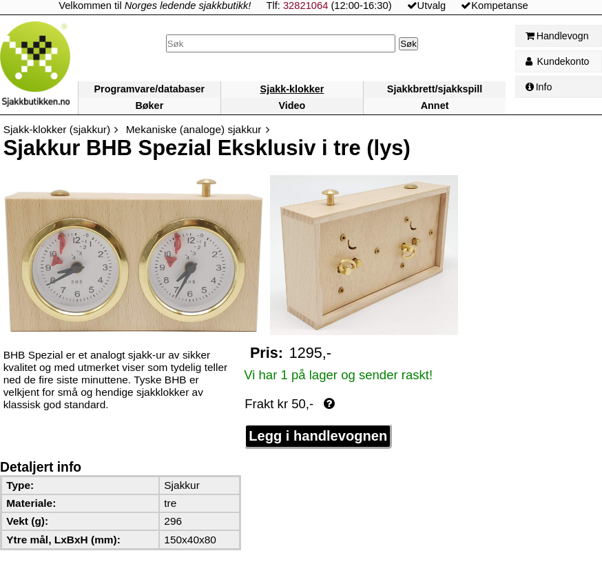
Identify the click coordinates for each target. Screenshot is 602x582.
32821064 (305, 5)
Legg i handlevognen (318, 435)
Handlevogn (557, 35)
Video (291, 105)
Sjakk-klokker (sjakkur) (56, 129)
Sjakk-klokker (292, 88)
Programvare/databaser (149, 88)
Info (539, 86)
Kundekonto (558, 61)
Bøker (149, 105)
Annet (435, 105)
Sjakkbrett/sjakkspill (434, 88)
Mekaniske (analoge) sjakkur (194, 129)
